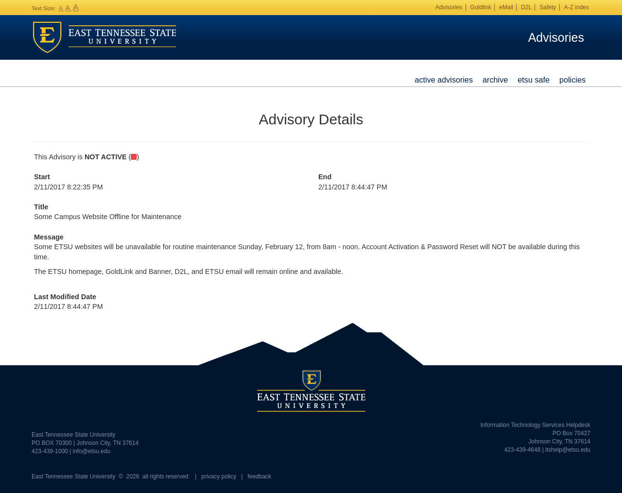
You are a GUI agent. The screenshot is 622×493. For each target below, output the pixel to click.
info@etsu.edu (92, 451)
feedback (259, 476)
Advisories (448, 7)
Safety (547, 7)
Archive (495, 79)
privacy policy (218, 476)
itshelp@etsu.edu (567, 449)
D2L (526, 7)
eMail (506, 7)
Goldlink (480, 7)
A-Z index (576, 7)
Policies (572, 79)
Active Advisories (444, 79)
